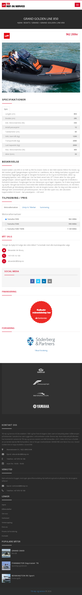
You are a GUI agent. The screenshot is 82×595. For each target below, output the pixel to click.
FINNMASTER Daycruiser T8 (25, 563)
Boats (27, 23)
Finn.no (5, 527)
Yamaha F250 (13, 219)
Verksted (5, 518)
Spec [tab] (6, 109)
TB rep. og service (38, 591)
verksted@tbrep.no (20, 486)
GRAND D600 (18, 550)
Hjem (19, 23)
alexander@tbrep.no (16, 261)
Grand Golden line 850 (52, 23)
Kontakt (5, 536)
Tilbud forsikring (41, 350)
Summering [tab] (44, 207)
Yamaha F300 (13, 224)
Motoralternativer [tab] (11, 207)
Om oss (5, 513)
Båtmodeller (7, 509)
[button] (8, 68)
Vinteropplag (7, 522)
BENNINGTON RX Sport (23, 575)
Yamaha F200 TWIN (15, 229)
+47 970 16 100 (14, 256)
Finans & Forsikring (9, 531)
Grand (35, 23)
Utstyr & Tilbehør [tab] (29, 207)
